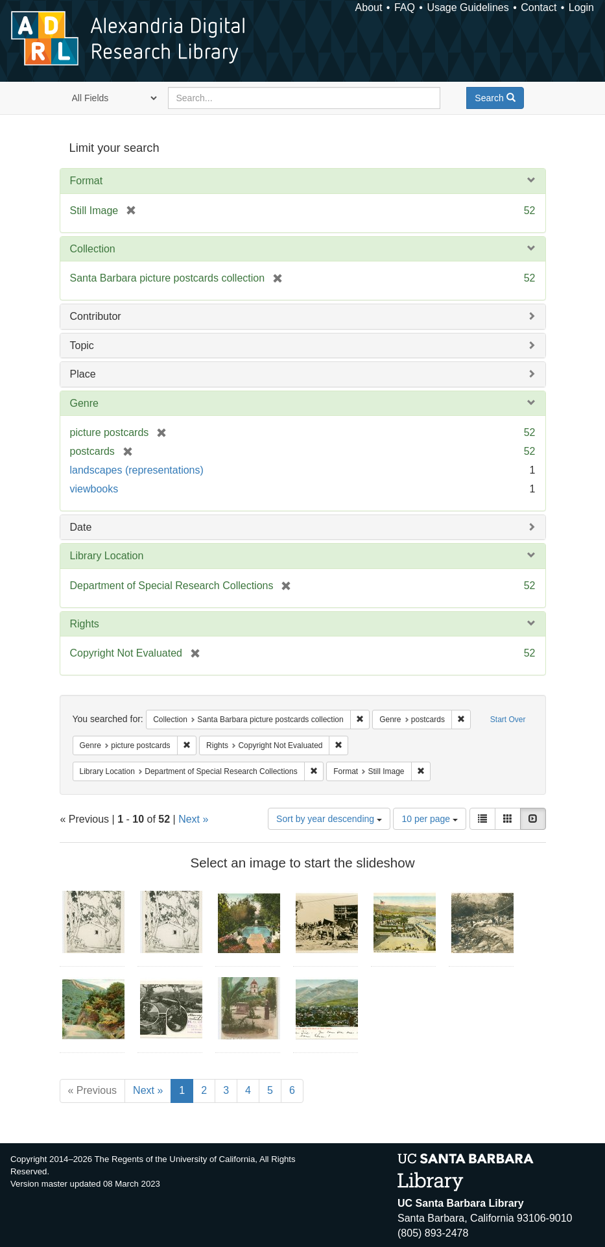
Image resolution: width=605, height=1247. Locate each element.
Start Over (508, 719)
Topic (82, 345)
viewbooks (94, 488)
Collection (92, 248)
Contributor (95, 316)
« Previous (92, 1090)
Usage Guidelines (467, 7)
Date (81, 527)
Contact (538, 7)
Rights (84, 623)
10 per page (429, 819)
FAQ (404, 7)
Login (581, 7)
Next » (193, 819)
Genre (84, 403)
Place (83, 374)
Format (86, 180)
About (369, 7)
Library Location (107, 555)
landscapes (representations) (137, 470)
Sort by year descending (329, 819)
